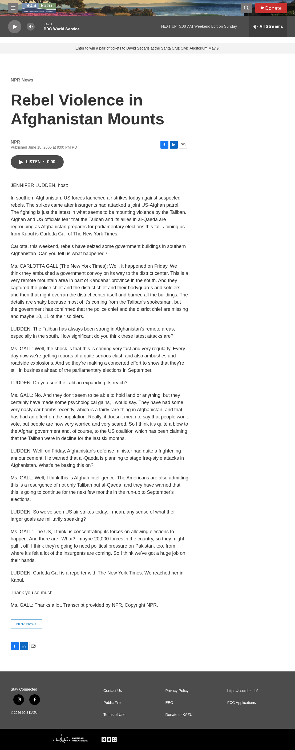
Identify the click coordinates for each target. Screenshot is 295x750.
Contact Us (112, 691)
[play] (14, 27)
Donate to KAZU (178, 715)
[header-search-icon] (246, 8)
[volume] (30, 27)
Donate (273, 8)
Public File (112, 703)
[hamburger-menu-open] (13, 8)
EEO (169, 703)
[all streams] (268, 26)
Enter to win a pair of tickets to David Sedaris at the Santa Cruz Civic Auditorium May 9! (147, 48)
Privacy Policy (176, 691)
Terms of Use (114, 715)
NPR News (22, 80)
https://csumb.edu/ (242, 691)
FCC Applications (241, 703)
